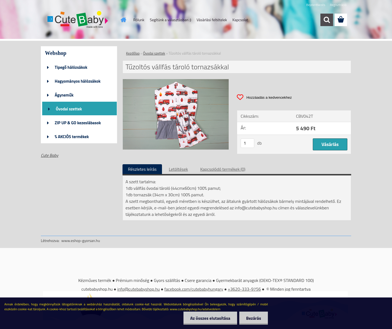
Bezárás (253, 318)
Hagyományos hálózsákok (77, 81)
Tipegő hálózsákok (71, 67)
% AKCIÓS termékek (72, 137)
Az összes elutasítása (210, 318)
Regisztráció (338, 4)
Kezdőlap (133, 53)
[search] (326, 20)
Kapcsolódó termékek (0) (222, 169)
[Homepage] (123, 20)
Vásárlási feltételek (212, 20)
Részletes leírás (142, 169)
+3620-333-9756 (244, 289)
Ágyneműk (64, 95)
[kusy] (247, 143)
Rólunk (139, 20)
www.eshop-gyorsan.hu (80, 240)
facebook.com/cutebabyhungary (193, 289)
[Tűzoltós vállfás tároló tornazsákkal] (176, 81)
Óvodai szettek (69, 109)
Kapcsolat (240, 20)
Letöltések (178, 169)
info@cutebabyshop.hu (138, 289)
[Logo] (78, 20)
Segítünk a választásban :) (170, 20)
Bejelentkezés (315, 4)
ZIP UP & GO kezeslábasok (78, 123)
